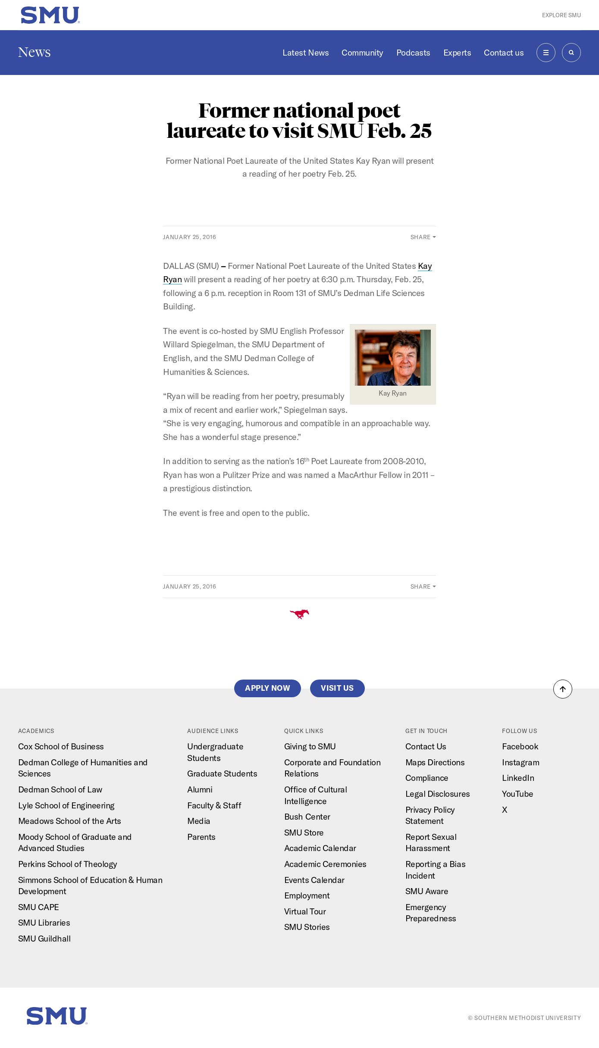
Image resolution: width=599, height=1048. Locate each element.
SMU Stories (307, 926)
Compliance (426, 777)
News (34, 52)
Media (198, 820)
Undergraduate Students (215, 752)
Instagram (520, 762)
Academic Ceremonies (325, 863)
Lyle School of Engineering (66, 805)
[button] (562, 689)
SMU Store (304, 832)
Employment (306, 895)
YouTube (517, 793)
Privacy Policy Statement (430, 815)
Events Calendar (314, 879)
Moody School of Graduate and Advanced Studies (75, 842)
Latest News (305, 52)
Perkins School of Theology (67, 863)
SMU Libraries (44, 922)
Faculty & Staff (214, 805)
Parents (201, 836)
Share (421, 237)
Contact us (504, 52)
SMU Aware (426, 891)
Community (362, 52)
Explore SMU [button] (561, 15)
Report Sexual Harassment (431, 842)
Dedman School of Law (60, 789)
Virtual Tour (305, 911)
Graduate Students (222, 773)
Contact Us (425, 746)
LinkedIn (518, 777)
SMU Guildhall (44, 938)
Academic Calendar (320, 847)
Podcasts (413, 52)
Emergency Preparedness (430, 912)
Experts (457, 52)
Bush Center (307, 816)
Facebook (520, 746)
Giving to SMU (310, 746)
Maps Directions (435, 762)
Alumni (199, 789)
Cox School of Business (61, 746)
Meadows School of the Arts (69, 820)
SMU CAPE (38, 906)
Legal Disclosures (437, 793)
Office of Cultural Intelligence (315, 795)
